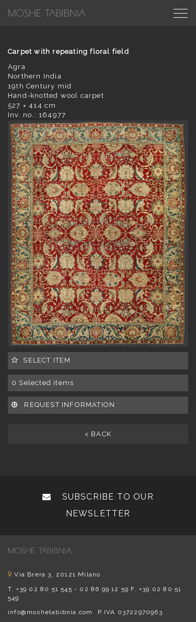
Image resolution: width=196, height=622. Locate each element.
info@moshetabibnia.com (50, 612)
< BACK (98, 434)
